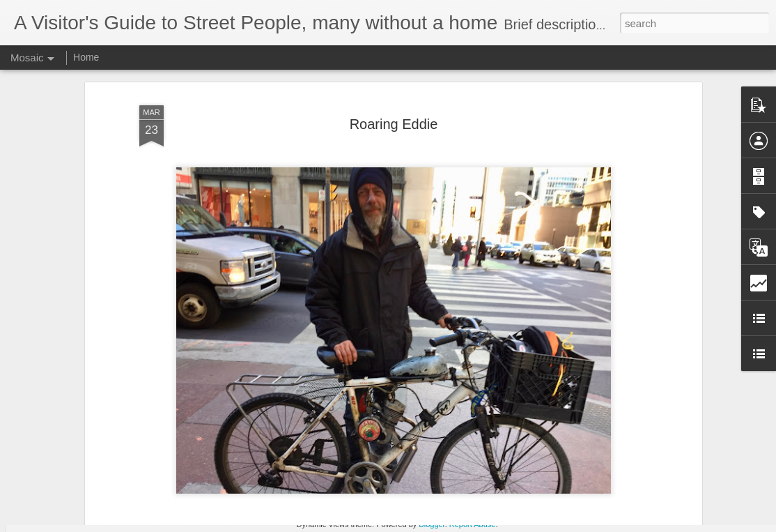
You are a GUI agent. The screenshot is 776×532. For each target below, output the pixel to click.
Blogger (431, 524)
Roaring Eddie (394, 71)
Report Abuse (472, 524)
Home (86, 57)
